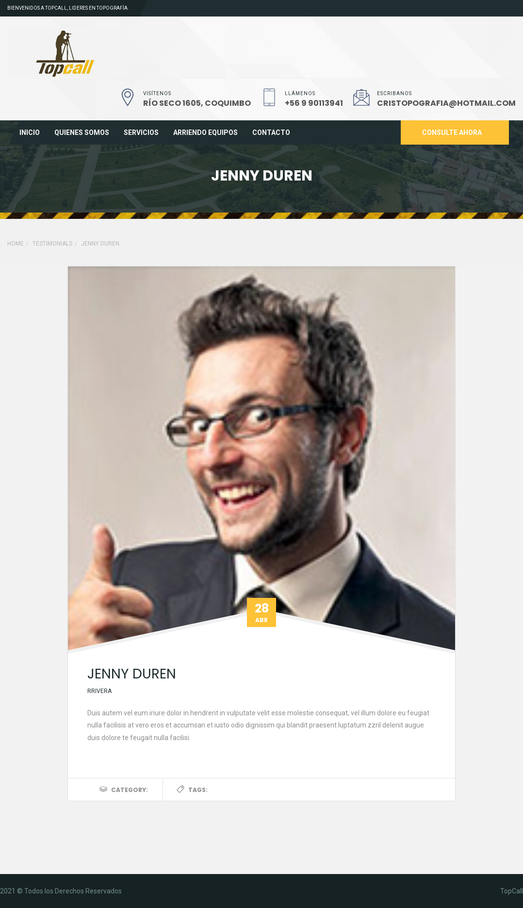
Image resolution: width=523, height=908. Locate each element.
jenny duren (131, 673)
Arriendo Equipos (205, 132)
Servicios (141, 132)
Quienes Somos (81, 132)
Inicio (29, 132)
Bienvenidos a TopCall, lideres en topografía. (68, 8)
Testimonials (52, 243)
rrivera (99, 691)
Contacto (271, 132)
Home (15, 243)
